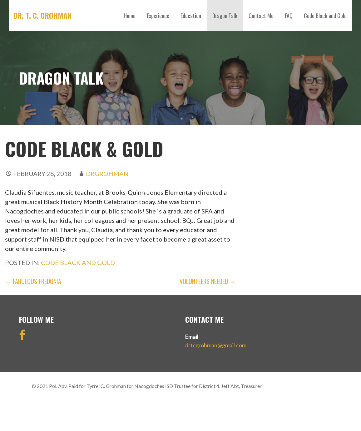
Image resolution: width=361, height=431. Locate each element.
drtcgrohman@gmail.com (215, 345)
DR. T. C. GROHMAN (42, 15)
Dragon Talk (224, 16)
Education (190, 16)
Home (130, 16)
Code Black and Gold (325, 16)
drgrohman (107, 173)
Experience (158, 16)
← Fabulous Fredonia (33, 281)
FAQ (289, 16)
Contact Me (261, 16)
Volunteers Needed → (208, 281)
